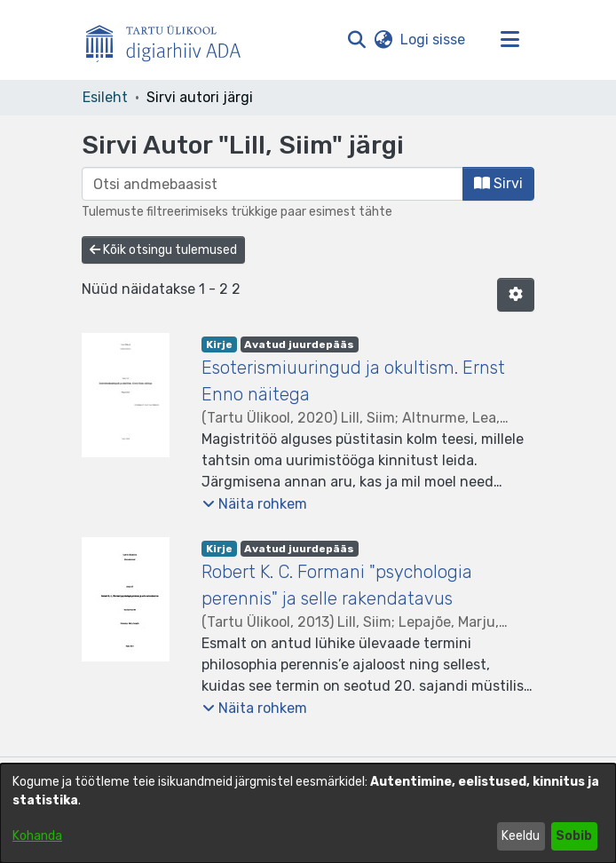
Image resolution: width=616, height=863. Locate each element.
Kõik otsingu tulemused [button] (163, 249)
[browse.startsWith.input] (272, 184)
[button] (356, 40)
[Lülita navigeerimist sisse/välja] (509, 40)
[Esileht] (170, 40)
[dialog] (308, 813)
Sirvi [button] (498, 183)
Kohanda (37, 835)
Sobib (574, 835)
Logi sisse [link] (433, 39)
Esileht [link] (105, 97)
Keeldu (520, 835)
